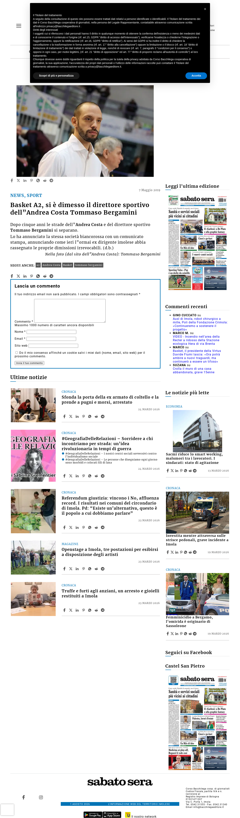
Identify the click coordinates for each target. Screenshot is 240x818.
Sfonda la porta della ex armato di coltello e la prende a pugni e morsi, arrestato (110, 400)
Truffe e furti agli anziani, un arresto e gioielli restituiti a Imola (110, 594)
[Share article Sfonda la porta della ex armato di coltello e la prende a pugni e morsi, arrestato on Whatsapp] (90, 416)
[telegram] (51, 180)
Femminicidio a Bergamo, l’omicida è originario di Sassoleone (189, 621)
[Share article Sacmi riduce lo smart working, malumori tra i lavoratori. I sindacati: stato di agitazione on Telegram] (195, 470)
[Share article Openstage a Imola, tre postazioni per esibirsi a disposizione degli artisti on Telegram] (103, 569)
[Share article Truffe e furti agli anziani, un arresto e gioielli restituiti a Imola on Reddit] (96, 610)
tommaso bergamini (88, 265)
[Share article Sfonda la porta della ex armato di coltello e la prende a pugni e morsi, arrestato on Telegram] (103, 416)
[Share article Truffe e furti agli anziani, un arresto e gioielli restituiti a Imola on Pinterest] (84, 610)
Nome (20, 332)
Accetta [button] (196, 75)
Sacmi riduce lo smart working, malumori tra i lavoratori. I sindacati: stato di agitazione (194, 458)
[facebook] (12, 180)
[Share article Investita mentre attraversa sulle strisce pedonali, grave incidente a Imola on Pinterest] (181, 552)
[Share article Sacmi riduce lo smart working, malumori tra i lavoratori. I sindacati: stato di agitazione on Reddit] (190, 470)
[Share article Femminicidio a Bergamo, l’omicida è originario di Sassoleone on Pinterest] (181, 633)
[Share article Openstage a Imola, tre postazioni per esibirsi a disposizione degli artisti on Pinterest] (84, 569)
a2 (38, 265)
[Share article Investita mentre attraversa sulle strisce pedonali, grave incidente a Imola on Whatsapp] (186, 552)
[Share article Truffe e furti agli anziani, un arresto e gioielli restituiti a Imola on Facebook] (65, 610)
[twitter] (18, 180)
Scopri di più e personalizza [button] (56, 75)
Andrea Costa (51, 265)
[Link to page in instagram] (41, 797)
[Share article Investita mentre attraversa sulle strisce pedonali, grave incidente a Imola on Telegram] (195, 552)
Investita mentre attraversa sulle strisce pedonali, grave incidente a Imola (197, 540)
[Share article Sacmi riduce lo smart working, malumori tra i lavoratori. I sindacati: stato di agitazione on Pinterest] (181, 470)
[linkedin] (25, 180)
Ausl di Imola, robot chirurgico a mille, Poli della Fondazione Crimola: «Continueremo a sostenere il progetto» (200, 324)
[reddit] (45, 180)
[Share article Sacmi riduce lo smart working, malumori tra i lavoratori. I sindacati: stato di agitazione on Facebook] (168, 470)
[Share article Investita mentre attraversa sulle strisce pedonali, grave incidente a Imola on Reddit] (190, 552)
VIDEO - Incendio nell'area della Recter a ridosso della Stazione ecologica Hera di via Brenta (196, 340)
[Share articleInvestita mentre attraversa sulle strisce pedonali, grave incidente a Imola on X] (172, 552)
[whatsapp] (38, 180)
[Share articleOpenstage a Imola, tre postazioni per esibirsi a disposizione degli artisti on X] (71, 569)
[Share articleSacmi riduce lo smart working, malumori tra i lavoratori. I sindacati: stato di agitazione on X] (172, 470)
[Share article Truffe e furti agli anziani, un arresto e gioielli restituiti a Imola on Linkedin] (77, 610)
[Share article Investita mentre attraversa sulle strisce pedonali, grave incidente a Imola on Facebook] (168, 552)
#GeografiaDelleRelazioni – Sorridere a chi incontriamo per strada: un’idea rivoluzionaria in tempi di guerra (107, 443)
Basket (67, 265)
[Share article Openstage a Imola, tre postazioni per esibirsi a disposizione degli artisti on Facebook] (65, 569)
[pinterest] (31, 180)
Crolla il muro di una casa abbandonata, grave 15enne (193, 370)
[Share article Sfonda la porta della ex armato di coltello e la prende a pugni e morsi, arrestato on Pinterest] (84, 416)
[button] (205, 9)
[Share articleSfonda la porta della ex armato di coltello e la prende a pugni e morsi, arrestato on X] (71, 416)
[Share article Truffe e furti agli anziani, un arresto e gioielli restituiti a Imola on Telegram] (103, 610)
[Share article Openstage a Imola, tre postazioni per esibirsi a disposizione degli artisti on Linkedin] (77, 569)
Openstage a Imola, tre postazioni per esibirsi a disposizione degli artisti (110, 552)
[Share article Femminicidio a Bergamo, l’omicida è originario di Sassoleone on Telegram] (195, 633)
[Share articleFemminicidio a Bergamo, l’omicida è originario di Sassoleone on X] (172, 633)
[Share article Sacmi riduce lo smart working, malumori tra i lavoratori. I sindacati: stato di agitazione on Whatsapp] (186, 470)
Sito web (21, 345)
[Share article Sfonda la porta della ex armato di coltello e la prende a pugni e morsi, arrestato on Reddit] (96, 416)
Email (20, 338)
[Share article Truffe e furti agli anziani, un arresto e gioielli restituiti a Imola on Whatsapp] (90, 610)
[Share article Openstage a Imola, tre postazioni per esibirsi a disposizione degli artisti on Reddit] (96, 569)
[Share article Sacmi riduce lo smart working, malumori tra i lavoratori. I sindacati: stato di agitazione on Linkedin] (177, 470)
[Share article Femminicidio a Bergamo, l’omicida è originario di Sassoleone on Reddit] (190, 633)
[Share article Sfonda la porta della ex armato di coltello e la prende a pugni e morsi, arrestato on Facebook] (65, 416)
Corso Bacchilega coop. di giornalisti (208, 788)
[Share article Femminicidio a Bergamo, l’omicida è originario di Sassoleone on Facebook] (168, 633)
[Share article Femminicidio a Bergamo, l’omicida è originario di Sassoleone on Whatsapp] (186, 633)
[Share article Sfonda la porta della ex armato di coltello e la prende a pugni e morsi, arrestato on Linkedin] (77, 416)
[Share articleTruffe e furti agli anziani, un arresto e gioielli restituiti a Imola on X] (71, 610)
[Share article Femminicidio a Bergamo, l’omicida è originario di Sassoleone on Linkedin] (177, 633)
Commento (24, 321)
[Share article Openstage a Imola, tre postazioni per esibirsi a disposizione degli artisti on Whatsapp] (90, 569)
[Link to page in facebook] (23, 797)
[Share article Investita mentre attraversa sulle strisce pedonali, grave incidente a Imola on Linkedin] (177, 552)
